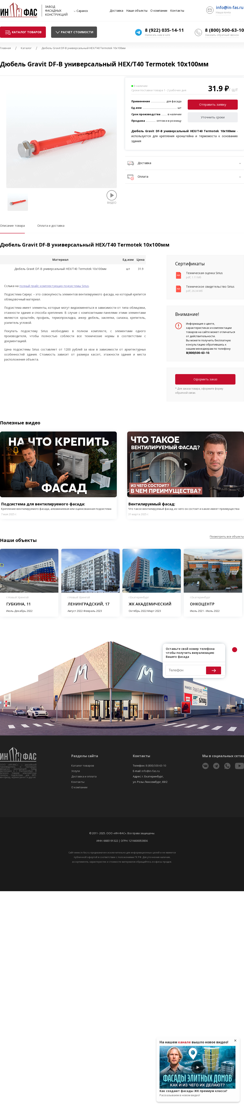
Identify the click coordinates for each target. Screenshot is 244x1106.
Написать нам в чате (157, 35)
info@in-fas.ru (230, 7)
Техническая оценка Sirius (204, 273)
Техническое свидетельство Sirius (210, 287)
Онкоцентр (202, 603)
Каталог (26, 48)
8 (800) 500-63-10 (224, 30)
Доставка (116, 10)
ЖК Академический (150, 603)
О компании (158, 10)
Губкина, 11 (18, 603)
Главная (5, 48)
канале (184, 1042)
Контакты (177, 10)
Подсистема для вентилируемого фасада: (58, 506)
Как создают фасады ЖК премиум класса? (197, 1093)
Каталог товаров (82, 765)
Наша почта (223, 12)
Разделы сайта (84, 756)
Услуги (75, 771)
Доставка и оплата (84, 776)
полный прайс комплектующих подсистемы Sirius (54, 286)
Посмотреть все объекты (227, 536)
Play (58, 464)
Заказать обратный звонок (222, 35)
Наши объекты (136, 10)
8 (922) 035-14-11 (164, 30)
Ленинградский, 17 (88, 603)
